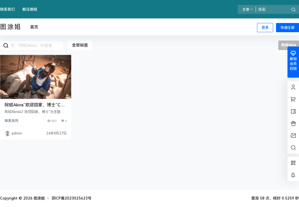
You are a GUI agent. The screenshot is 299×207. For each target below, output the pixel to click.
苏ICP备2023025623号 (71, 198)
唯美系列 (11, 121)
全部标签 (80, 45)
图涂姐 (38, 198)
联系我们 (7, 9)
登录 (265, 28)
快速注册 (287, 28)
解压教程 (29, 9)
